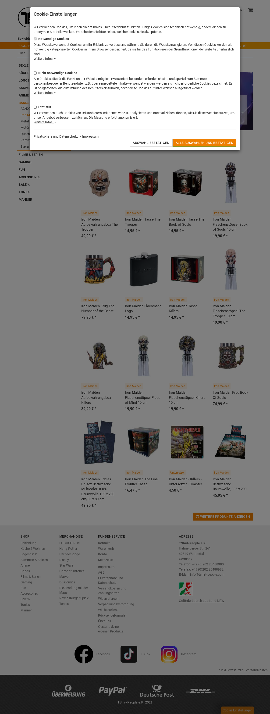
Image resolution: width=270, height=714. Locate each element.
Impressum (90, 136)
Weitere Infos (45, 59)
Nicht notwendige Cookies (57, 73)
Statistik (44, 107)
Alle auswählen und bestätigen (204, 143)
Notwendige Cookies (53, 39)
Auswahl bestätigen (151, 143)
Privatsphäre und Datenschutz (56, 136)
